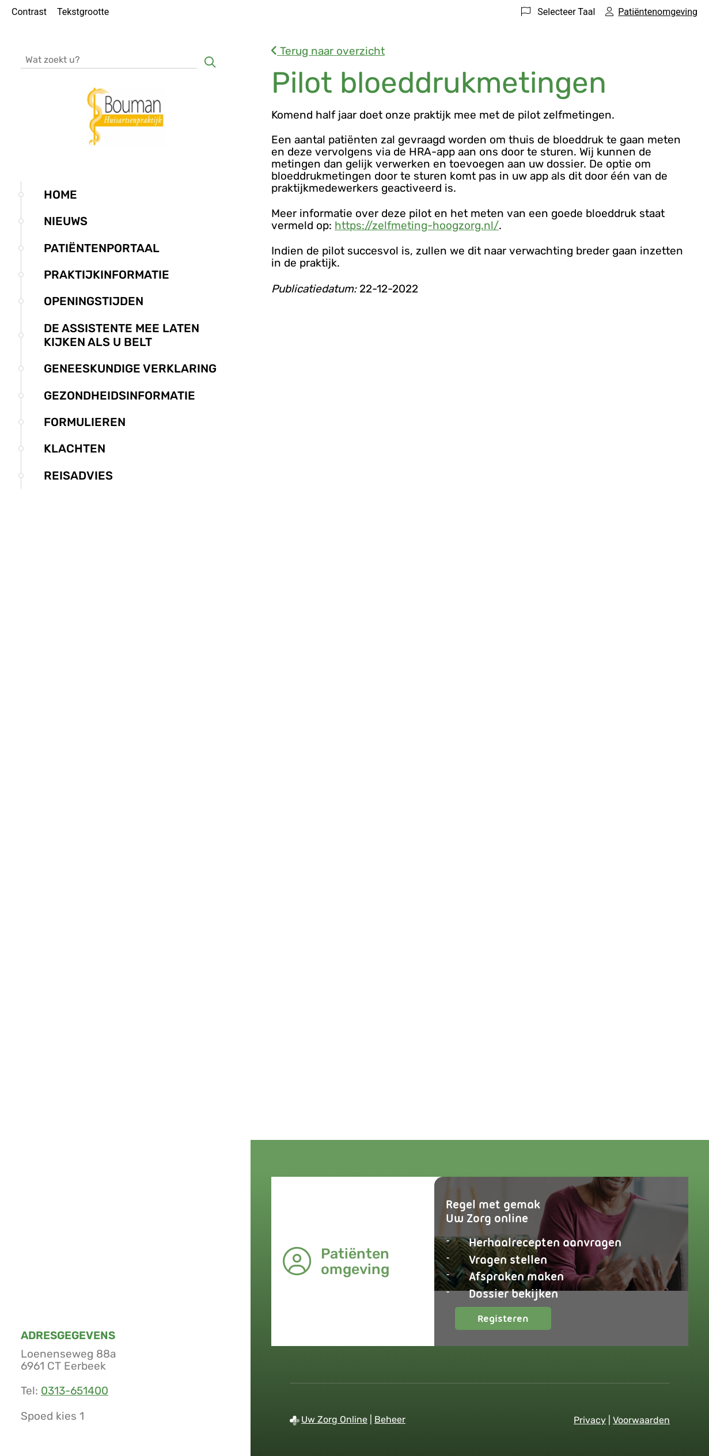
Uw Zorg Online (334, 1419)
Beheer (389, 1419)
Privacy (590, 1420)
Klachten (74, 448)
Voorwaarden (641, 1420)
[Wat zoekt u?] (109, 59)
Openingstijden (93, 301)
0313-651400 (74, 1390)
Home (60, 195)
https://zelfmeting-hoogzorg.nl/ (417, 225)
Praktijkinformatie (106, 275)
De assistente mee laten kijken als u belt (121, 335)
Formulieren (85, 422)
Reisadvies (78, 475)
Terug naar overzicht (328, 51)
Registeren (514, 1321)
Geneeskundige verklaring (130, 368)
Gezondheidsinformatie (119, 395)
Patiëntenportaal (102, 248)
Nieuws (66, 221)
